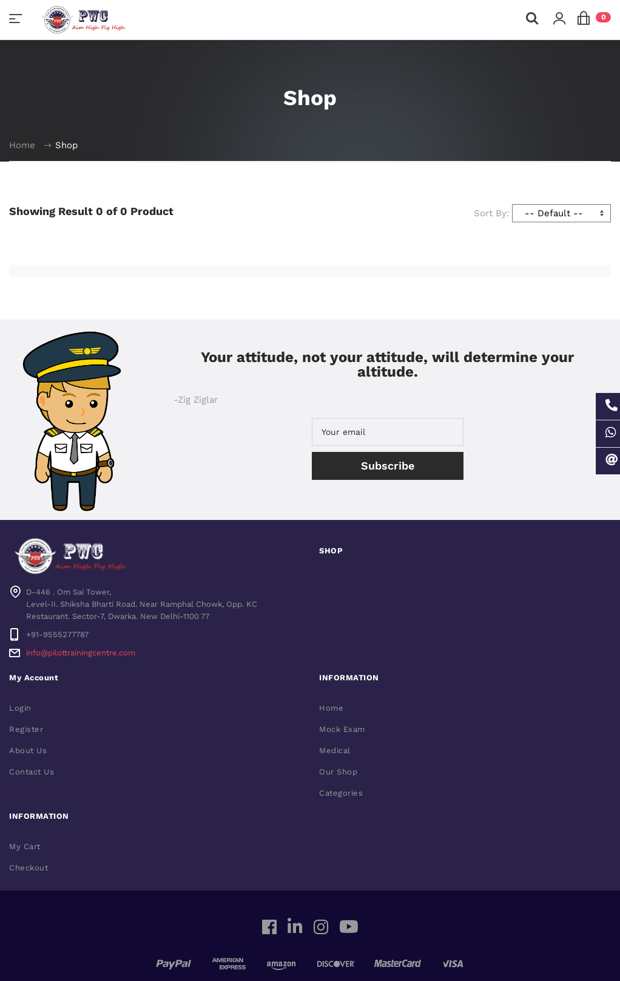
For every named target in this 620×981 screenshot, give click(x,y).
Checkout (28, 867)
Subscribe (387, 465)
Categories (341, 793)
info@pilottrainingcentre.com (80, 652)
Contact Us (31, 771)
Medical (335, 750)
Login (20, 708)
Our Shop (338, 771)
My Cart (25, 846)
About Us (28, 750)
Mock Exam (342, 729)
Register (26, 729)
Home (22, 145)
